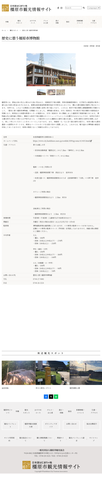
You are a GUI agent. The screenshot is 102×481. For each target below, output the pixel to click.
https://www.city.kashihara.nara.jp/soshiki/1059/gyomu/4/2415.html (62, 141)
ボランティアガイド (51, 425)
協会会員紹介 (92, 424)
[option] (51, 70)
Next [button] (100, 70)
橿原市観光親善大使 (31, 425)
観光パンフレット (10, 425)
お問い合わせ (71, 424)
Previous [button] (2, 70)
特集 (17, 411)
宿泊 (69, 411)
